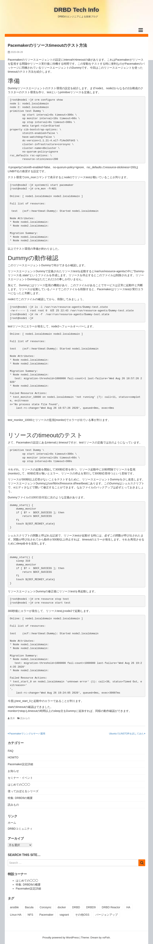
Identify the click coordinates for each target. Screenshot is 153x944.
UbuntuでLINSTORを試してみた (127, 733)
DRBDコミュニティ (20, 828)
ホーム (12, 822)
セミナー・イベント (20, 777)
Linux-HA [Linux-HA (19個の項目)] (16, 914)
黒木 (12, 718)
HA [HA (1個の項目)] (128, 907)
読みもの (25, 718)
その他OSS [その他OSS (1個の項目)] (82, 914)
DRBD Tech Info (76, 9)
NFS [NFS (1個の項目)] (30, 914)
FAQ (10, 750)
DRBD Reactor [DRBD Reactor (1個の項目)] (111, 907)
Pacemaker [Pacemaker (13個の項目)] (46, 914)
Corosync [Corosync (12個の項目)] (45, 907)
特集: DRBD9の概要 (20, 798)
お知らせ (13, 771)
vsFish (106, 937)
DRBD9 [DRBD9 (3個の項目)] (90, 907)
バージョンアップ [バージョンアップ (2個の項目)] (106, 914)
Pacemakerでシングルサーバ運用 (26, 733)
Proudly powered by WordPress (60, 937)
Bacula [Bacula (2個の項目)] (29, 907)
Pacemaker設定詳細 (20, 764)
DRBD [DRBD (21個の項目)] (76, 907)
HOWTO (13, 757)
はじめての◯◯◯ (19, 784)
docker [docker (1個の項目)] (62, 907)
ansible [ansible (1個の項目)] (14, 907)
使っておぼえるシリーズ (23, 791)
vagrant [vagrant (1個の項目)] (64, 914)
